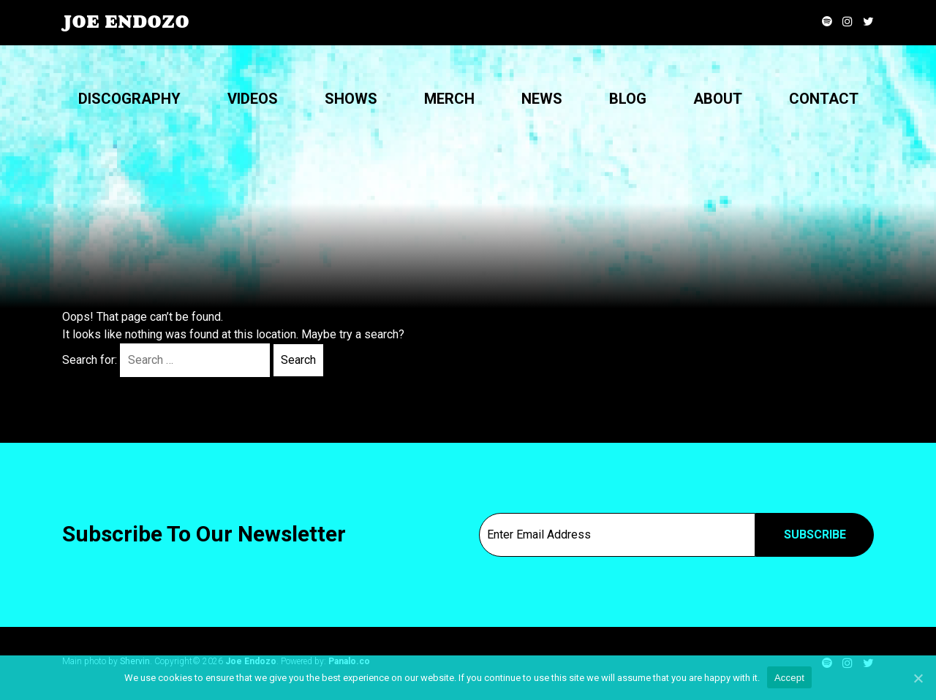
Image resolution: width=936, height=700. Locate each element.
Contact (823, 98)
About (717, 98)
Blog (627, 98)
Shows (351, 98)
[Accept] (917, 678)
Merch (449, 98)
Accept (789, 677)
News (541, 98)
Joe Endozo (125, 22)
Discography (129, 98)
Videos (252, 98)
